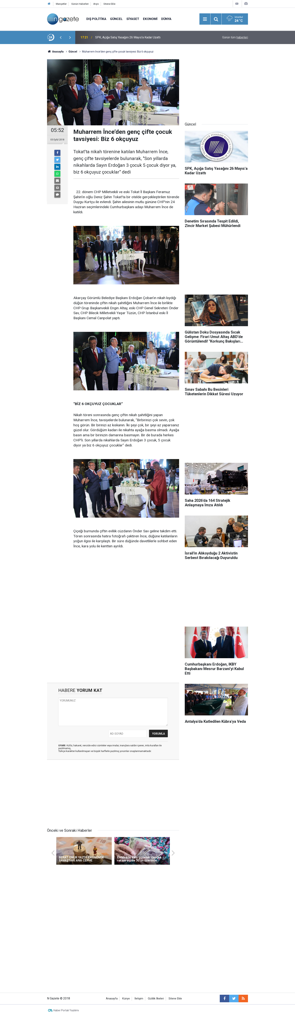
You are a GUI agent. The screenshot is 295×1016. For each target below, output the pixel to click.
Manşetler (61, 3)
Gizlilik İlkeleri (156, 998)
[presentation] (60, 37)
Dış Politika (96, 19)
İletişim (139, 998)
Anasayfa (112, 998)
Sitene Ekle (109, 3)
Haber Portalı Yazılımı (66, 1010)
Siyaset (132, 19)
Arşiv (96, 3)
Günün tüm (235, 37)
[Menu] (204, 19)
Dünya (166, 19)
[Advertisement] (25, 110)
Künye (126, 998)
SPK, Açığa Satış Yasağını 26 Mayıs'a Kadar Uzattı (127, 37)
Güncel (116, 19)
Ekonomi (150, 19)
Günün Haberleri (80, 3)
